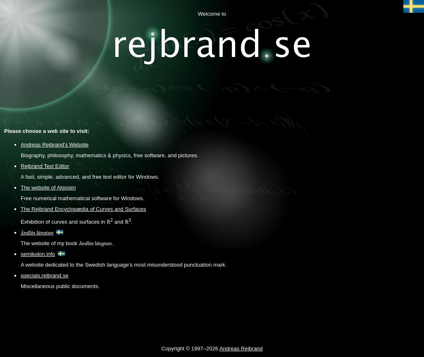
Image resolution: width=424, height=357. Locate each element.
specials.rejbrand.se (45, 275)
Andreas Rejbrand (241, 348)
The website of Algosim (48, 187)
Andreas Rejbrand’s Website (54, 145)
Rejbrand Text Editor (45, 166)
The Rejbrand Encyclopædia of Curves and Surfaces (83, 209)
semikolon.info (38, 254)
